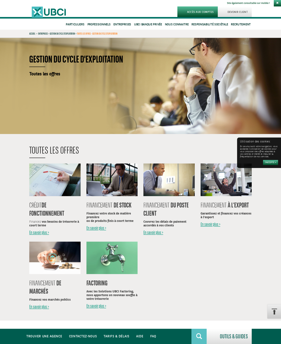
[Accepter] (270, 162)
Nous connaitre (177, 24)
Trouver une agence (44, 336)
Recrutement (241, 24)
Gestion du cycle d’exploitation (62, 33)
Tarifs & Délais (116, 336)
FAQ (153, 336)
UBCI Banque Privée (148, 24)
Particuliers (75, 24)
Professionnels (99, 24)
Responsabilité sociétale (209, 24)
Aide (139, 336)
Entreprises (122, 24)
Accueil (32, 33)
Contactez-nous (83, 336)
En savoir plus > (39, 232)
